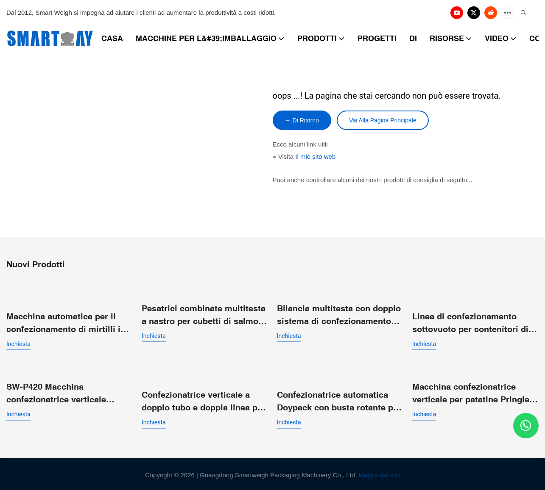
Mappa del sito (379, 473)
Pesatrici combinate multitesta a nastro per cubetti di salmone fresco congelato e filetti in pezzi (205, 315)
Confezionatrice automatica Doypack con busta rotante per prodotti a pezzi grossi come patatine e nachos (339, 400)
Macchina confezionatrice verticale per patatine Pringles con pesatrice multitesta (473, 392)
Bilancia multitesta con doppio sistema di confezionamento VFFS (339, 315)
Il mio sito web (315, 157)
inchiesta (18, 343)
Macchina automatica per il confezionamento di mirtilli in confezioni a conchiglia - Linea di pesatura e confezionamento (68, 323)
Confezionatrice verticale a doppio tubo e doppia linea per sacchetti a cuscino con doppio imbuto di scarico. (205, 400)
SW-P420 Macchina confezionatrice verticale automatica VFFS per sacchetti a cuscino (68, 392)
